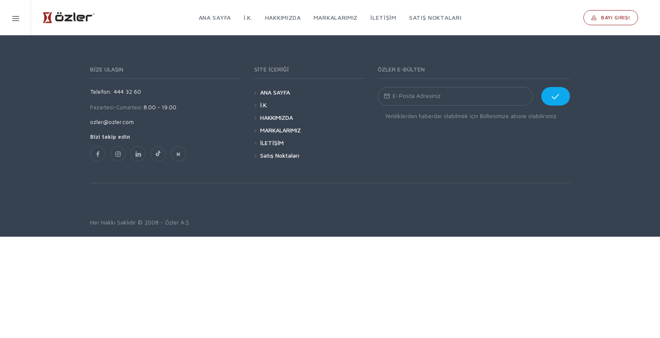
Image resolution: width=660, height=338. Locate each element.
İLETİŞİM (272, 142)
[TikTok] (158, 153)
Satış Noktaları (279, 155)
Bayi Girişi (610, 17)
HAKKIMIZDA (276, 117)
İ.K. (264, 104)
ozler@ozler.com (112, 121)
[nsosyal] (178, 153)
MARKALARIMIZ (280, 130)
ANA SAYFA (275, 92)
